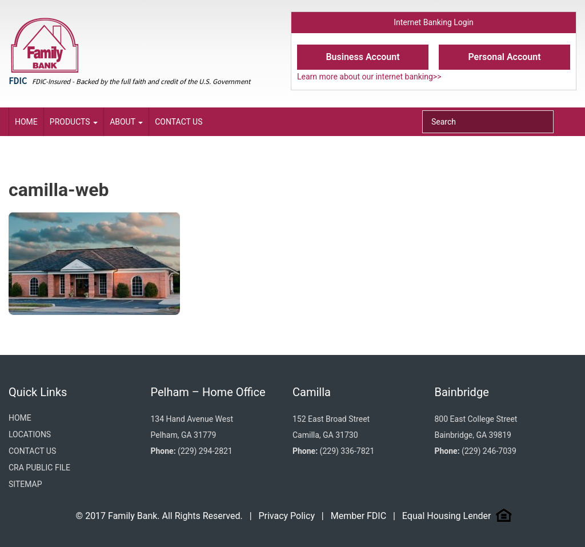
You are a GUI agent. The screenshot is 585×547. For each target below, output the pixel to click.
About (126, 121)
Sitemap (25, 484)
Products (74, 121)
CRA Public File (39, 467)
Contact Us (178, 121)
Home (26, 121)
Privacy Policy (286, 515)
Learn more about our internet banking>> (369, 76)
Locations (30, 434)
